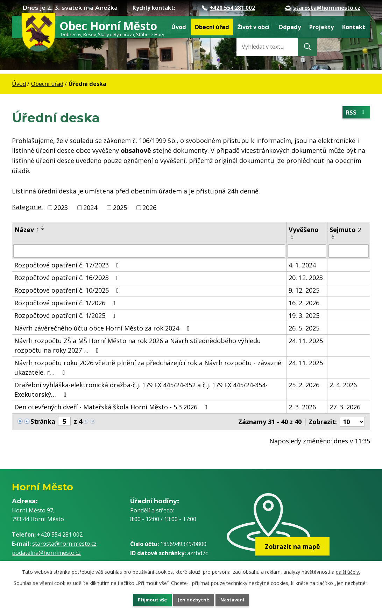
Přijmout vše (145, 599)
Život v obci (254, 27)
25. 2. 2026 (304, 385)
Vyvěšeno (304, 229)
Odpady (289, 27)
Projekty (321, 27)
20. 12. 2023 (306, 277)
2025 (120, 207)
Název (26, 229)
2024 (90, 207)
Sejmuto (345, 229)
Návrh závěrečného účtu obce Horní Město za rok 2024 (103, 328)
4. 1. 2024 (302, 265)
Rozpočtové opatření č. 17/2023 (68, 265)
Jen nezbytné (194, 599)
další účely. (348, 570)
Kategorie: (27, 207)
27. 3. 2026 (345, 407)
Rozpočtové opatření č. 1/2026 (66, 303)
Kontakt (353, 27)
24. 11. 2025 (306, 340)
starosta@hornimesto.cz (322, 7)
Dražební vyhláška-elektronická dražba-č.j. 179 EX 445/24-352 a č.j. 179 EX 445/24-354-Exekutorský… (141, 390)
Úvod (178, 27)
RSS (355, 113)
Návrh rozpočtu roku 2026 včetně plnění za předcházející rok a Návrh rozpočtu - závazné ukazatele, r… (147, 367)
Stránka (42, 421)
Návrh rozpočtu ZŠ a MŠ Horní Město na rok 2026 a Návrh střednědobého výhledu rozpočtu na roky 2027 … (137, 345)
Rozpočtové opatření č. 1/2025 (66, 315)
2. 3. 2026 (302, 407)
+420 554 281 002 (228, 7)
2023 (61, 207)
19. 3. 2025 (304, 315)
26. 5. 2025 (304, 328)
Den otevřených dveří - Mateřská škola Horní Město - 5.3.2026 (112, 407)
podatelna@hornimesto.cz (46, 553)
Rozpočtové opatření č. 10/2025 (68, 290)
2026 (149, 207)
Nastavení (240, 599)
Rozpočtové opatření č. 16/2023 (68, 277)
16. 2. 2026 (304, 303)
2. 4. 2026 (343, 385)
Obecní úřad (211, 27)
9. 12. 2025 (304, 290)
